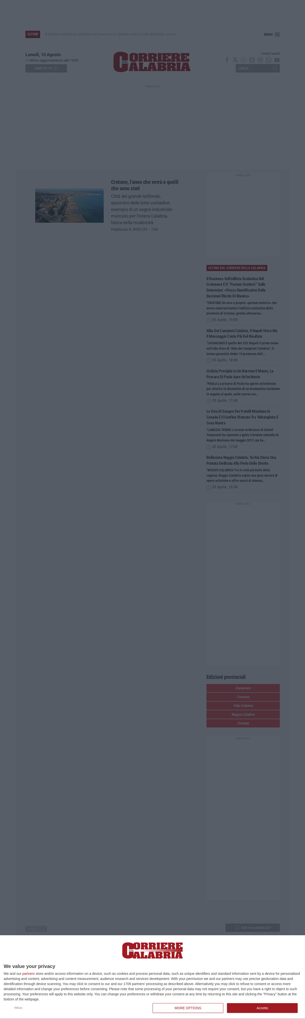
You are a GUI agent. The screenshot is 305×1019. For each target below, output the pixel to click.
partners (28, 973)
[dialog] (152, 977)
